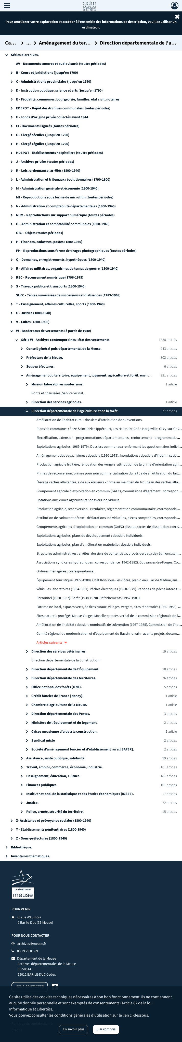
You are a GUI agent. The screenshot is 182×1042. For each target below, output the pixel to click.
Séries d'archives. (25, 54)
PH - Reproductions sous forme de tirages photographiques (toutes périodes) (76, 250)
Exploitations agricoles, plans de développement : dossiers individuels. (89, 535)
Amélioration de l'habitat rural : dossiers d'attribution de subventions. (89, 420)
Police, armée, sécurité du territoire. (55, 811)
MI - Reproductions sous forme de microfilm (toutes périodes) (64, 197)
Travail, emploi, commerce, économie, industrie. (64, 767)
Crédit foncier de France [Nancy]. (57, 696)
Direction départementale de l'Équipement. (65, 669)
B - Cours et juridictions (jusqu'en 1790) (47, 72)
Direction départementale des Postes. (60, 713)
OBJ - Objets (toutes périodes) (39, 233)
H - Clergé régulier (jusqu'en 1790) (42, 144)
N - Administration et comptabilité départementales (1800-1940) (66, 206)
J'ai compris (106, 1029)
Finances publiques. (41, 785)
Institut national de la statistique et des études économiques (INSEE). (80, 794)
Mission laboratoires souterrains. (57, 384)
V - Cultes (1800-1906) (32, 322)
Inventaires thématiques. (30, 856)
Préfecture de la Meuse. (44, 357)
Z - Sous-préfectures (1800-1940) (41, 838)
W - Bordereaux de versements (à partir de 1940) (53, 331)
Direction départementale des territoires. (63, 678)
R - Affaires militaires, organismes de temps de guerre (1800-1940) (67, 268)
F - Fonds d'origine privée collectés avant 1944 (52, 117)
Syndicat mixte (43, 740)
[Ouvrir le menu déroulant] (7, 6)
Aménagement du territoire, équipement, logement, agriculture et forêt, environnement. (95, 375)
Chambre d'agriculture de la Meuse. (59, 704)
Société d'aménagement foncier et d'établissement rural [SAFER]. (82, 749)
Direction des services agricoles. (56, 402)
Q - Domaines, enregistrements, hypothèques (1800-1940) (61, 259)
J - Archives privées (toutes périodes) (45, 161)
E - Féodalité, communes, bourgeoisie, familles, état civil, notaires (67, 99)
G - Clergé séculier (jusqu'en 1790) (42, 135)
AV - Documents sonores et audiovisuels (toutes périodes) (61, 63)
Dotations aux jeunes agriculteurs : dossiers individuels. (78, 500)
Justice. (32, 802)
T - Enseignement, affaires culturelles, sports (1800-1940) (60, 304)
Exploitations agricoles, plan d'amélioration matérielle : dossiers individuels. (93, 544)
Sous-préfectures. (40, 366)
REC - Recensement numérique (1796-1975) (49, 277)
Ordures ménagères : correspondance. (65, 571)
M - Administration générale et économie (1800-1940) (57, 188)
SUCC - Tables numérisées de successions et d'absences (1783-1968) (68, 295)
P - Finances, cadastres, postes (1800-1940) (49, 241)
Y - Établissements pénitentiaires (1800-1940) (51, 829)
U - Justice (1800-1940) (33, 313)
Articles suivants (49, 642)
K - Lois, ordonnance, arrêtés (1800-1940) (48, 170)
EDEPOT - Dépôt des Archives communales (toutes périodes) (63, 108)
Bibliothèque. (21, 847)
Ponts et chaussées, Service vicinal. (57, 393)
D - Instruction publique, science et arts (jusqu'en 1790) (59, 90)
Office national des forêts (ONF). (56, 687)
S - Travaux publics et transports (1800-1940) (51, 286)
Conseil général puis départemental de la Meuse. (63, 348)
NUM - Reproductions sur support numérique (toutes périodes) (65, 215)
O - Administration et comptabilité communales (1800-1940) (63, 224)
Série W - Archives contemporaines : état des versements (65, 339)
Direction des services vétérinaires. (58, 651)
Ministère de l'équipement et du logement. (64, 722)
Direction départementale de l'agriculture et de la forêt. (75, 411)
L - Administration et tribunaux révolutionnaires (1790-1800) (63, 179)
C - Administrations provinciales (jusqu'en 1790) (53, 81)
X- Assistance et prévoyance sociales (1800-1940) (53, 820)
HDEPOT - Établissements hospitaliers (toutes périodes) (59, 152)
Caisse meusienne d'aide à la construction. (64, 731)
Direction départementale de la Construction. (65, 660)
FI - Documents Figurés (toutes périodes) (48, 126)
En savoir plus (73, 1029)
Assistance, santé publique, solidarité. (55, 758)
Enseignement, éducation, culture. (53, 776)
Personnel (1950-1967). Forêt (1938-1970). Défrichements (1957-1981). (88, 598)
